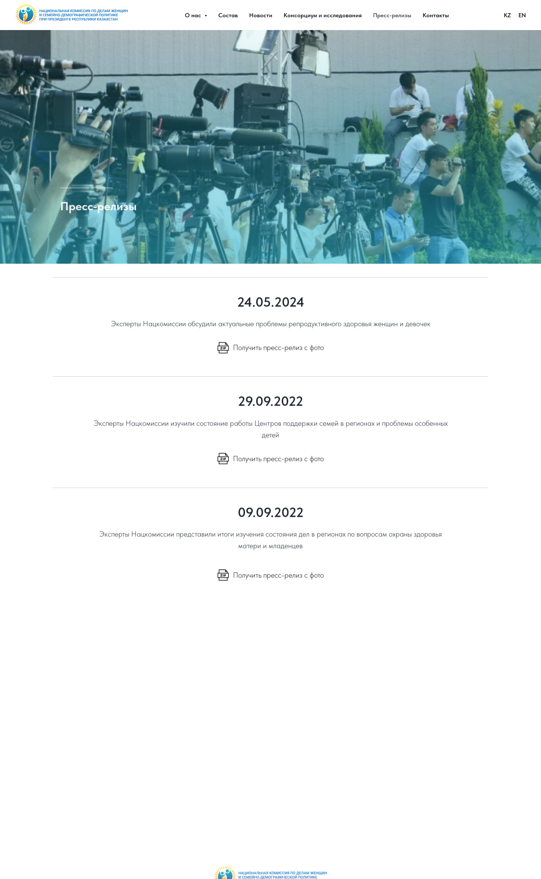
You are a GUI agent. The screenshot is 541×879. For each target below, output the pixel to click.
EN (522, 15)
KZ (507, 15)
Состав (228, 15)
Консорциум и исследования (323, 15)
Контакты (436, 15)
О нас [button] (193, 15)
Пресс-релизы (392, 15)
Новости (260, 15)
